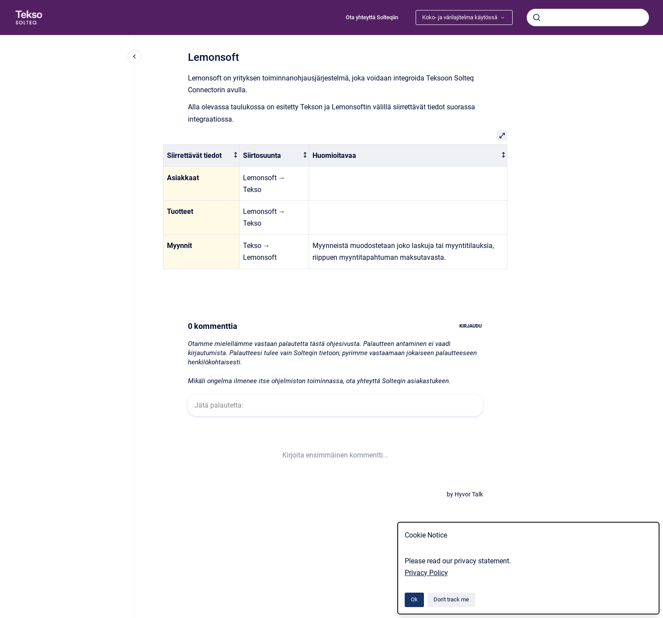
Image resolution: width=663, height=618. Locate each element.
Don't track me (451, 599)
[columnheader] (201, 155)
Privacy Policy (426, 573)
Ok (414, 599)
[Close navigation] (135, 56)
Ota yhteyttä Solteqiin (372, 17)
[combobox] (588, 17)
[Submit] (537, 17)
